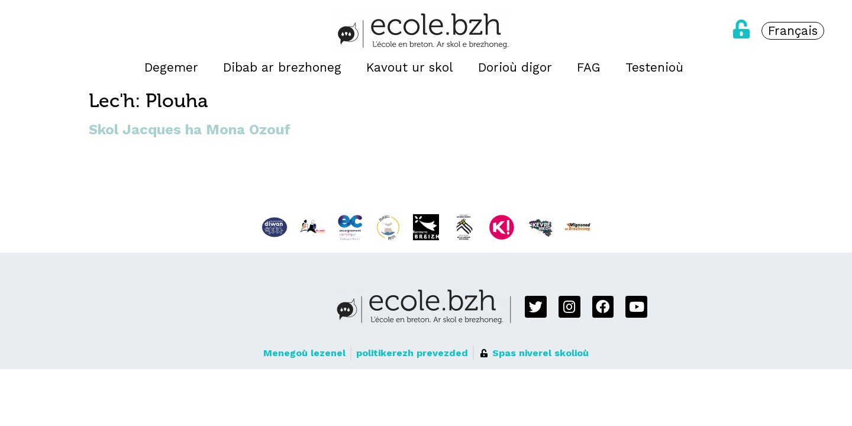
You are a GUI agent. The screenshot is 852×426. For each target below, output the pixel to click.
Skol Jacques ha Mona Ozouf (190, 129)
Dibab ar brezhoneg (282, 67)
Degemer (171, 67)
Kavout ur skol (409, 67)
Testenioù (654, 67)
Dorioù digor (515, 67)
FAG (589, 67)
